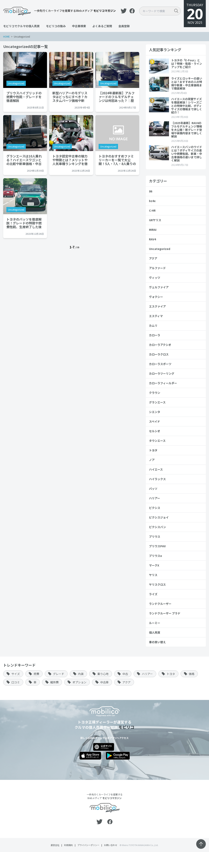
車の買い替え (157, 642)
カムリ (153, 325)
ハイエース (156, 469)
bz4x (152, 201)
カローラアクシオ (160, 345)
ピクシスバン (157, 527)
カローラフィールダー (163, 383)
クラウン (154, 393)
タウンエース (157, 441)
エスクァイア (157, 306)
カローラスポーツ (160, 364)
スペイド (154, 421)
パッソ (153, 489)
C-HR (152, 210)
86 (150, 191)
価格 (191, 674)
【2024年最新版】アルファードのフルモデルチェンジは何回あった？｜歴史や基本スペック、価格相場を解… (119, 96)
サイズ (15, 674)
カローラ (154, 335)
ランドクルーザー (160, 604)
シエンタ (154, 412)
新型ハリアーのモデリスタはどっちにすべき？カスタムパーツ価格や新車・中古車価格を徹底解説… (71, 96)
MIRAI (152, 230)
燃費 (36, 674)
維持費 (54, 682)
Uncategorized (16, 83)
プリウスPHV (157, 546)
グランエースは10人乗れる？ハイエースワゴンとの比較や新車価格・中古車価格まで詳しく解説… (24, 159)
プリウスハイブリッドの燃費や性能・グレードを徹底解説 (24, 96)
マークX (154, 565)
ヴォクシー (156, 297)
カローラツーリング (161, 373)
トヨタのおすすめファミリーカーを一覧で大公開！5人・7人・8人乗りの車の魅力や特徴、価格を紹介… (119, 159)
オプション (79, 682)
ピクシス (154, 508)
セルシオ (154, 431)
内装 (81, 674)
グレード (58, 674)
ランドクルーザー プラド (164, 613)
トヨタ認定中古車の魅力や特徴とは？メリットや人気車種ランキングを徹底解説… (71, 159)
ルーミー (154, 623)
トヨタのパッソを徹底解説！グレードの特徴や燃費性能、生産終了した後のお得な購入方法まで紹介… (24, 223)
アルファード (157, 268)
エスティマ (156, 316)
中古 (125, 674)
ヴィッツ (154, 278)
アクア (153, 258)
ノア (152, 460)
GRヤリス (155, 220)
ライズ (153, 594)
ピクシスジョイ (159, 517)
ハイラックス (157, 479)
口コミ (15, 682)
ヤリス (153, 575)
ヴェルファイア (159, 287)
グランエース (157, 402)
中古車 (104, 682)
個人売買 (154, 632)
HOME (6, 36)
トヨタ (153, 450)
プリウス (154, 536)
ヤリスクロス (157, 584)
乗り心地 (103, 674)
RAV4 (152, 239)
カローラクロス (159, 354)
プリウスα (155, 556)
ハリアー (154, 498)
